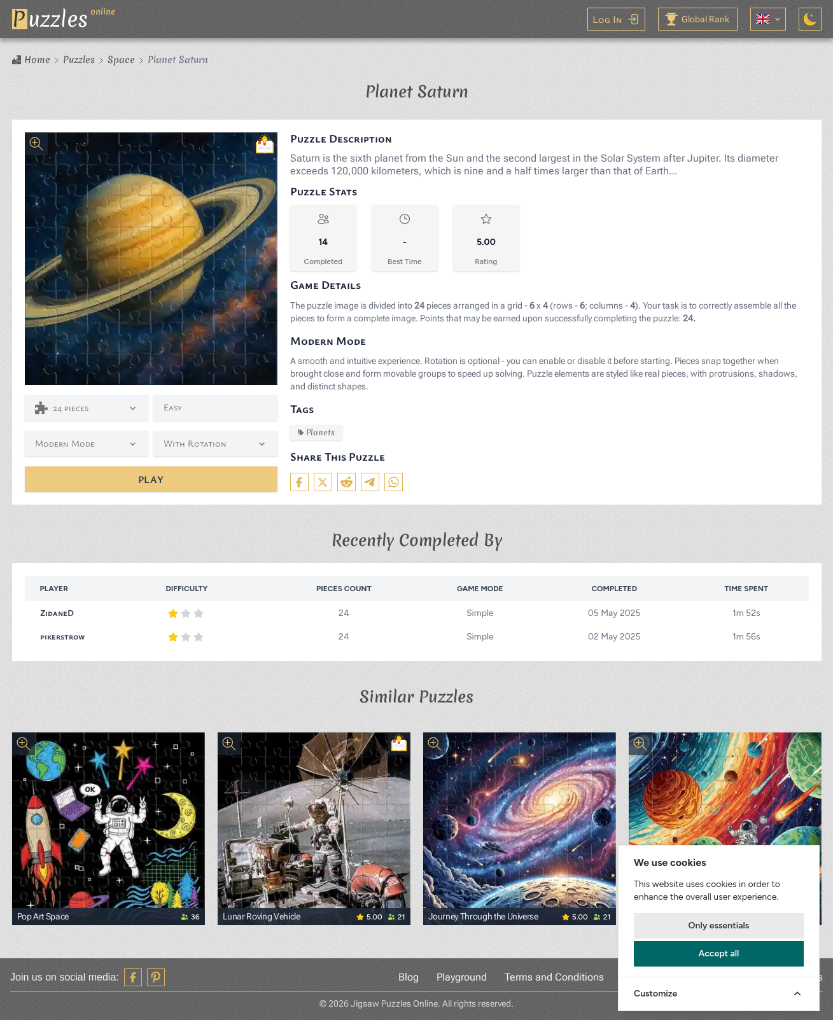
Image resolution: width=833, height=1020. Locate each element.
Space (121, 59)
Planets (316, 432)
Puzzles (79, 59)
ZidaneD (57, 612)
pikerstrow (63, 636)
